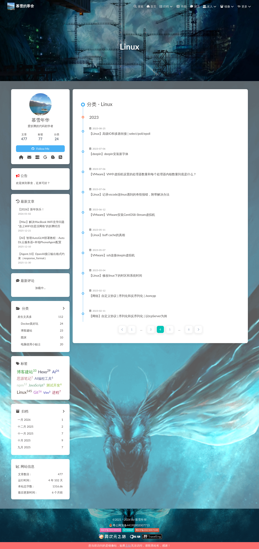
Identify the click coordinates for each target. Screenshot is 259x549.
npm (22, 384)
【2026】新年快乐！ (31, 209)
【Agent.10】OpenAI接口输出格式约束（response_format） (41, 256)
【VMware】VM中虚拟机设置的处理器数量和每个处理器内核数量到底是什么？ (142, 174)
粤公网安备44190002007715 (131, 525)
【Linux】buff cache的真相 (107, 235)
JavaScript (37, 385)
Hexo (44, 371)
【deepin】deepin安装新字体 (108, 154)
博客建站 (26, 371)
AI (55, 371)
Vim (46, 392)
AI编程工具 (44, 378)
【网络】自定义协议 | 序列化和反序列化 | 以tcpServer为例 (128, 316)
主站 (128, 545)
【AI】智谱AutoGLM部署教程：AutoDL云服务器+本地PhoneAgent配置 (41, 240)
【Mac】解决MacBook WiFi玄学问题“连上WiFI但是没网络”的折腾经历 (41, 224)
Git (38, 392)
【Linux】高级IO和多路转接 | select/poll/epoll (119, 134)
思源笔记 (25, 378)
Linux (24, 392)
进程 (56, 392)
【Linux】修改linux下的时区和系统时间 (115, 275)
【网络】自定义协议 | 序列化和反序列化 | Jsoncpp (122, 296)
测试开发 (54, 385)
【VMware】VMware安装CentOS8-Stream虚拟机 (122, 215)
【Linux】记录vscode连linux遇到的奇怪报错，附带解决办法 (129, 194)
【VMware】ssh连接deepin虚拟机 (112, 255)
